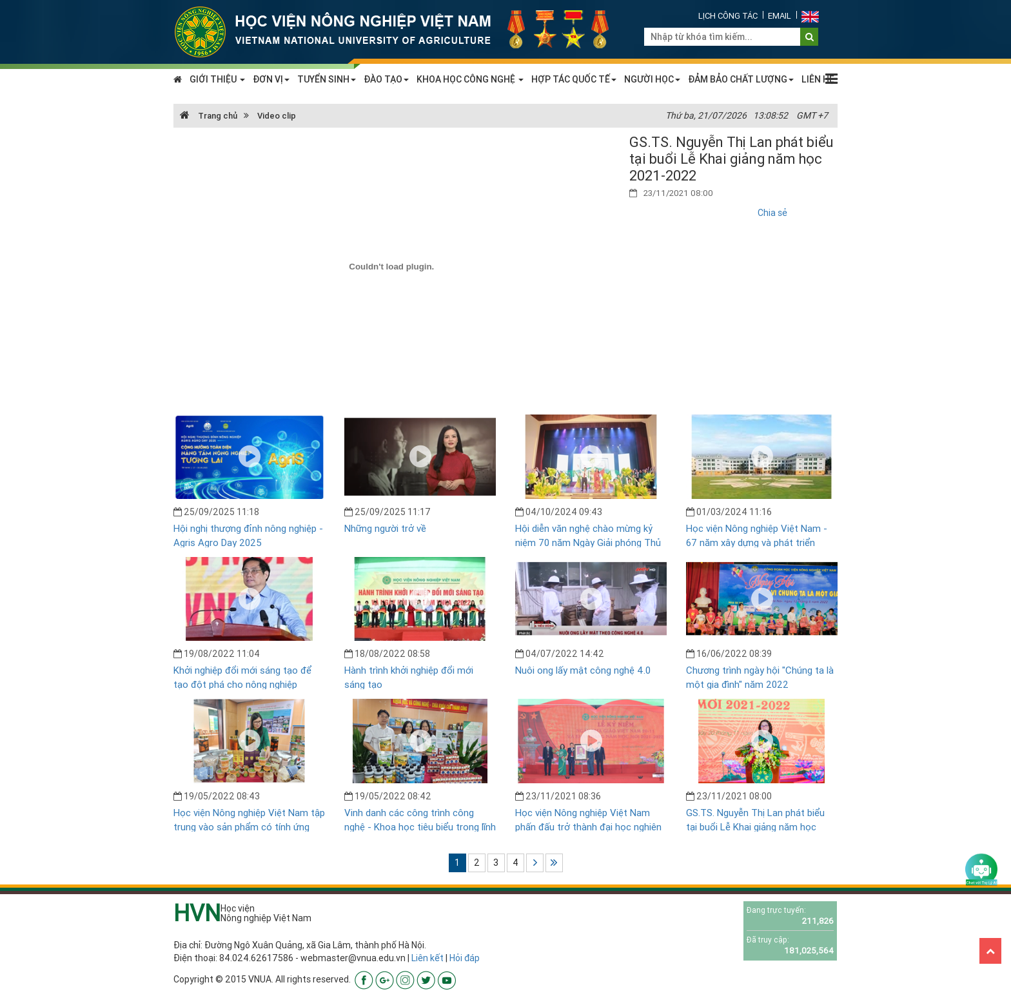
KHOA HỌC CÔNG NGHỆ (470, 79)
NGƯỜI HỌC (652, 79)
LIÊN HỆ (817, 79)
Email (779, 15)
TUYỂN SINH (326, 79)
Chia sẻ (772, 213)
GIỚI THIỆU (217, 79)
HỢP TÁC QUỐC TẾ (573, 79)
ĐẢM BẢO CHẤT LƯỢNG (741, 79)
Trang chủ (208, 115)
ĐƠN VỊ (271, 79)
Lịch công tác (728, 15)
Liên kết (427, 958)
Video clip (276, 115)
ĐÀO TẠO (386, 79)
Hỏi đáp (464, 958)
